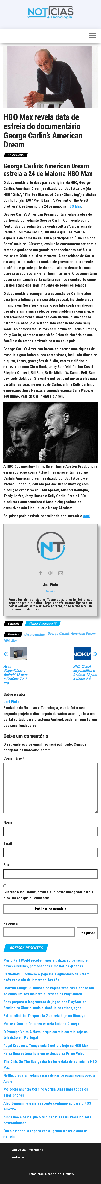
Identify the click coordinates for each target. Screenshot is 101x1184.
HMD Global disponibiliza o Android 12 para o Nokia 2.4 (85, 672)
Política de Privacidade (26, 1150)
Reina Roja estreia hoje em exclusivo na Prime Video (44, 1053)
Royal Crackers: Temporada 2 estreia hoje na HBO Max (45, 1045)
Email (7, 843)
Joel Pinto (11, 702)
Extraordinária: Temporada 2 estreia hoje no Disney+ (44, 1016)
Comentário (13, 758)
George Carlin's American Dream (71, 633)
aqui (86, 516)
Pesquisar (11, 923)
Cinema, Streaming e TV (42, 623)
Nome (7, 822)
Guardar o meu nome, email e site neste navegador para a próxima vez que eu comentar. (48, 895)
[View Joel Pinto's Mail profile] (61, 573)
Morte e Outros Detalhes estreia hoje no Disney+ (41, 1024)
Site (6, 865)
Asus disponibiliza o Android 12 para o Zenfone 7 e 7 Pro (15, 674)
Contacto (17, 1157)
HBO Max (74, 206)
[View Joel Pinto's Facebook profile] (40, 573)
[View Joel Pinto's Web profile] (50, 573)
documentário (34, 634)
